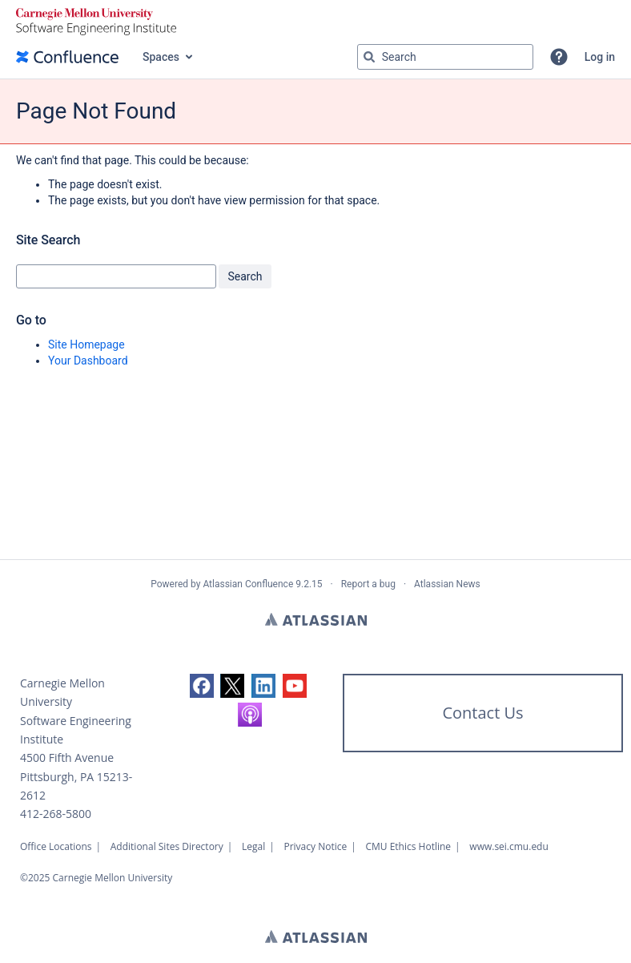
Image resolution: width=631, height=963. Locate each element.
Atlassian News (447, 584)
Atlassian (316, 619)
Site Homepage (86, 344)
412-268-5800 (55, 813)
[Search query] (445, 57)
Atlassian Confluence (248, 584)
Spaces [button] (161, 56)
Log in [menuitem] (600, 56)
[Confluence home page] (67, 57)
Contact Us (482, 712)
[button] (559, 57)
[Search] (369, 56)
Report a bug (368, 584)
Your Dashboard (88, 360)
